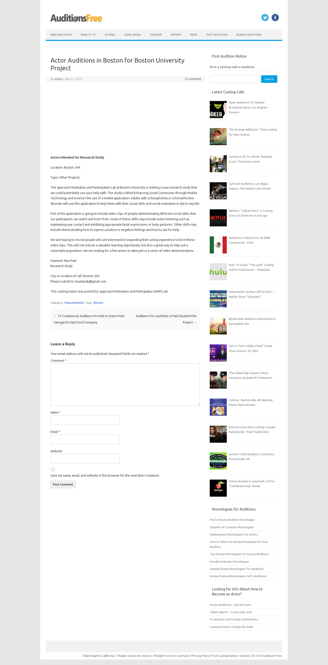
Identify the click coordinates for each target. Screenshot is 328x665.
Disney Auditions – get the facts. (231, 604)
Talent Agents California (98, 655)
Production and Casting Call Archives (234, 619)
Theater (156, 34)
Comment (58, 360)
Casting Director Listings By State (231, 626)
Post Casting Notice (225, 655)
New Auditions (61, 34)
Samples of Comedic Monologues (232, 527)
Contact (245, 655)
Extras (110, 34)
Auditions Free (272, 655)
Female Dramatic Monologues (229, 561)
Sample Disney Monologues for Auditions (237, 568)
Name (55, 412)
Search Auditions (249, 34)
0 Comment (193, 79)
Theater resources (128, 655)
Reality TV (88, 34)
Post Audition (216, 34)
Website (56, 451)
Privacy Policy (201, 655)
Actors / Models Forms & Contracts (166, 655)
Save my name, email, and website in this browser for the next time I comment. (105, 475)
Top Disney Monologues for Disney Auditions (239, 554)
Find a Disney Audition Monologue (232, 519)
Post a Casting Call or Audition (232, 66)
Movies (176, 34)
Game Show (132, 34)
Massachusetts (74, 302)
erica (58, 79)
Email (55, 432)
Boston (98, 302)
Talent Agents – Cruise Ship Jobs (231, 612)
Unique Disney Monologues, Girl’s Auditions (238, 576)
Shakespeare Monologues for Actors (234, 534)
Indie (193, 34)
